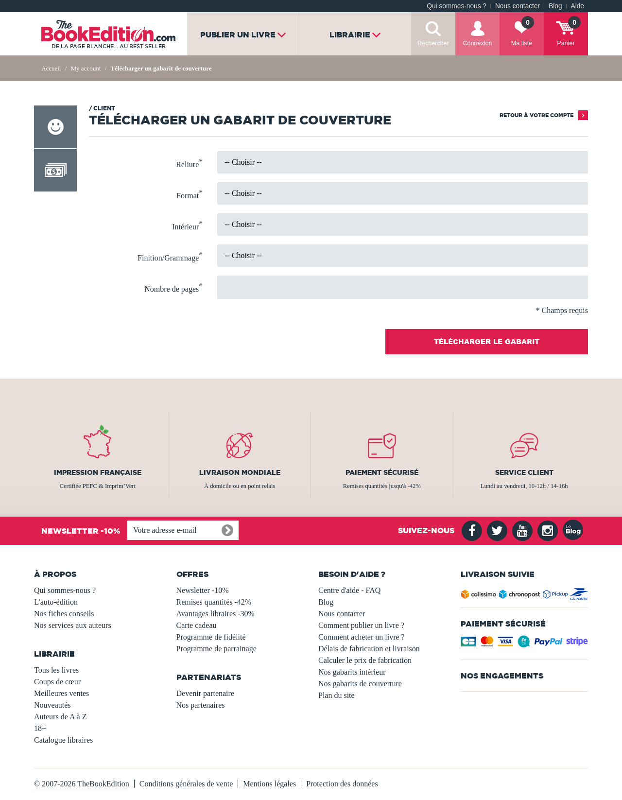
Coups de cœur (57, 682)
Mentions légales (269, 784)
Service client (524, 472)
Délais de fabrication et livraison (369, 648)
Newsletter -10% (202, 590)
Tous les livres (56, 670)
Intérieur (187, 225)
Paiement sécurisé (382, 472)
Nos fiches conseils (64, 613)
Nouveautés (52, 705)
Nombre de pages (173, 288)
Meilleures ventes (61, 693)
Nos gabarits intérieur (352, 672)
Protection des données (342, 784)
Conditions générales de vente (186, 784)
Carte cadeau (196, 625)
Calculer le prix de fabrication (365, 660)
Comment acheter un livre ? (361, 637)
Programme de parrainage (216, 648)
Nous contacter (517, 6)
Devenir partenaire (205, 693)
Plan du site (336, 695)
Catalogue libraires (63, 740)
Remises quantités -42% (214, 602)
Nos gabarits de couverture (360, 683)
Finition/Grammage (170, 256)
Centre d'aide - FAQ (349, 590)
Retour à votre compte (536, 115)
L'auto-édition (56, 602)
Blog (555, 6)
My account (87, 68)
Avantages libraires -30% (215, 613)
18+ (40, 728)
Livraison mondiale (239, 472)
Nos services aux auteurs (72, 625)
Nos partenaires (200, 705)
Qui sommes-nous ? (456, 6)
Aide (577, 6)
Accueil (51, 68)
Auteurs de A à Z (60, 717)
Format (189, 194)
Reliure (189, 163)
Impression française (97, 472)
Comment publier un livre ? (361, 625)
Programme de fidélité (211, 637)
